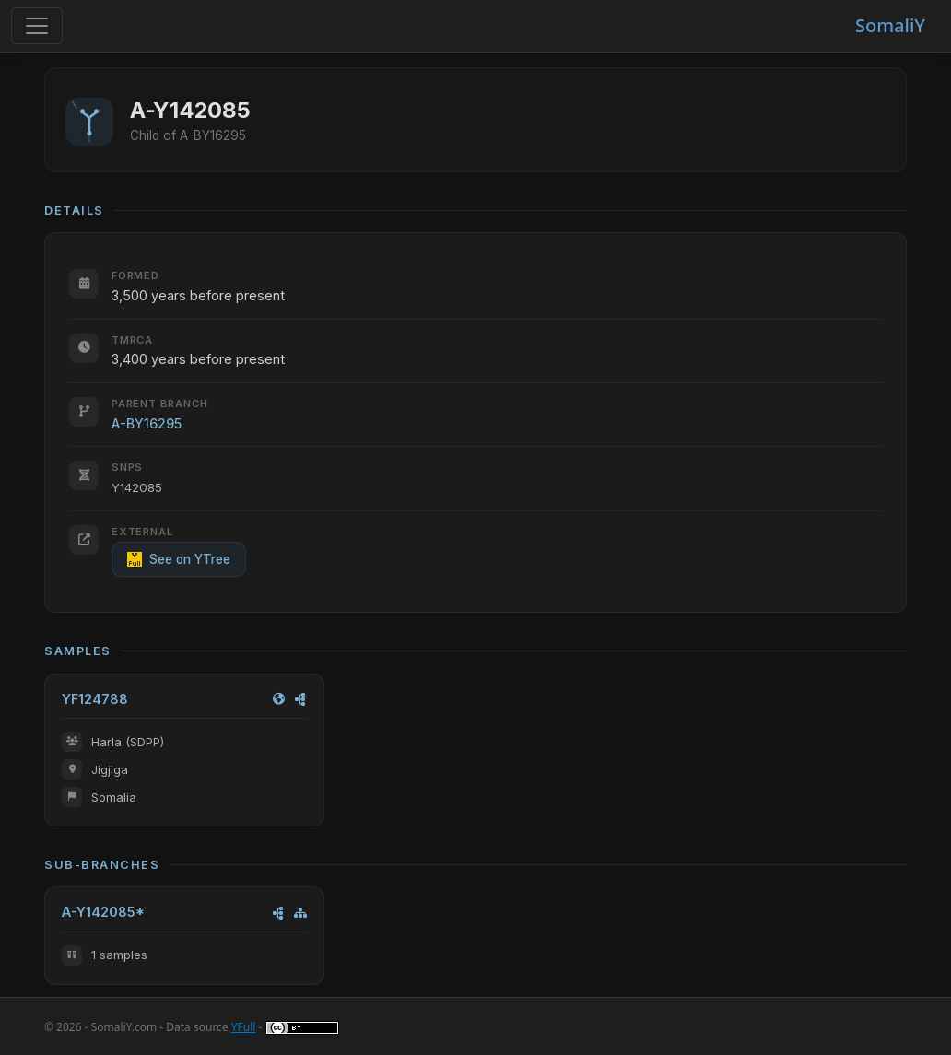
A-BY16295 (147, 423)
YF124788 (95, 699)
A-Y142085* (103, 912)
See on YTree (178, 559)
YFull (243, 1027)
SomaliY (890, 25)
